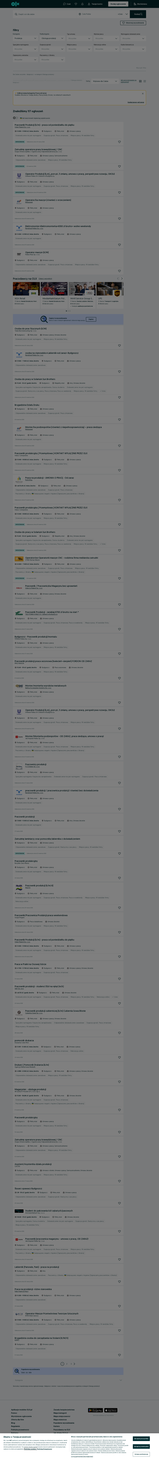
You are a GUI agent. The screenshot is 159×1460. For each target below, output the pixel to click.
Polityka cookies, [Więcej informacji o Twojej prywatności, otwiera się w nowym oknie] (30, 1449)
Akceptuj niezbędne (141, 1446)
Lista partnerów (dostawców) (82, 1456)
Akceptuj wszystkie (141, 1438)
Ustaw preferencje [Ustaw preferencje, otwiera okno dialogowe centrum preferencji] (141, 1454)
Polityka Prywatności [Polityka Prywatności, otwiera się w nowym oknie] (44, 1449)
